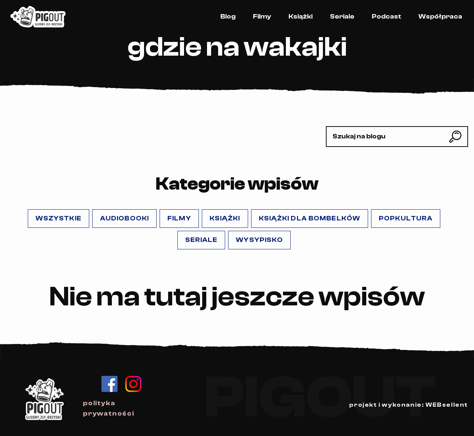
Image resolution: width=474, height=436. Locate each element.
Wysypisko (259, 240)
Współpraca (440, 16)
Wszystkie (58, 218)
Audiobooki (124, 218)
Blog (228, 16)
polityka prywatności (108, 408)
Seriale (342, 16)
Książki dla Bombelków (310, 218)
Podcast (386, 16)
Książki (300, 16)
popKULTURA (406, 218)
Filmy (262, 16)
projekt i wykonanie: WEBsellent (408, 404)
